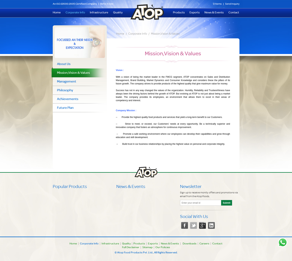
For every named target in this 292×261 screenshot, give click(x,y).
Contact (233, 12)
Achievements (67, 99)
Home (120, 34)
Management (66, 81)
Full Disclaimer (130, 247)
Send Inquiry (232, 4)
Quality (118, 12)
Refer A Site (106, 4)
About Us (63, 64)
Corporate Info (75, 12)
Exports (195, 12)
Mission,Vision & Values (165, 34)
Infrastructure (99, 12)
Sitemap (147, 247)
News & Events (214, 12)
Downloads (189, 243)
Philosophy (65, 90)
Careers (204, 243)
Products (179, 12)
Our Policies (162, 247)
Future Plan (65, 108)
